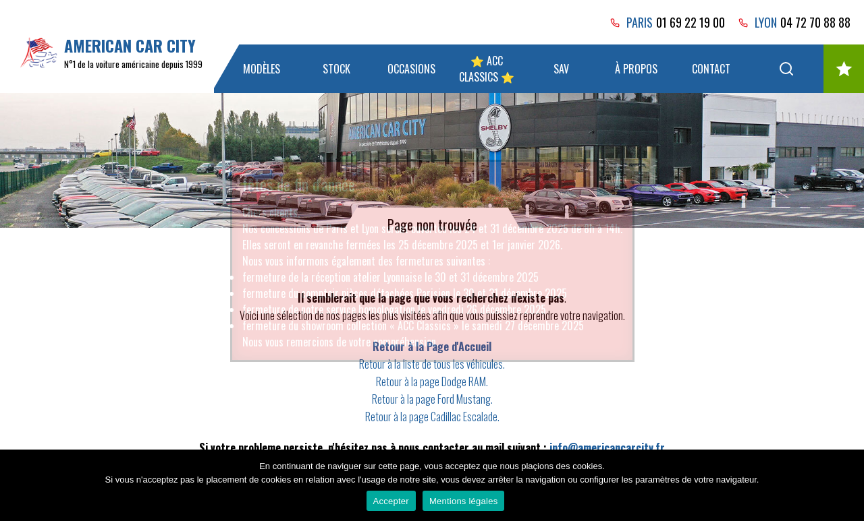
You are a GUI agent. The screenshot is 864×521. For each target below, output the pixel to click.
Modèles (261, 69)
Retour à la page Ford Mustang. (432, 399)
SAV (561, 69)
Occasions (411, 69)
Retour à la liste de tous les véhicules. (432, 364)
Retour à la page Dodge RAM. (432, 381)
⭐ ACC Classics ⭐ (486, 69)
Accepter (391, 501)
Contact (711, 69)
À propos (636, 69)
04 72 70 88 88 (815, 22)
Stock (336, 69)
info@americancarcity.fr (607, 447)
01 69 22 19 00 (690, 22)
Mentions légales (463, 501)
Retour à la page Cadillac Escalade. (432, 416)
